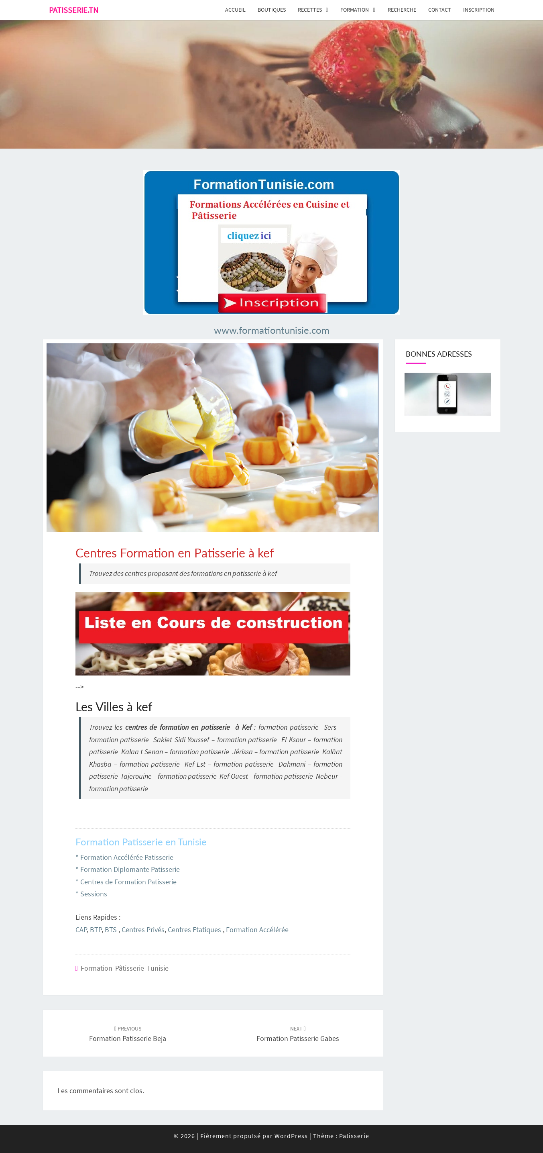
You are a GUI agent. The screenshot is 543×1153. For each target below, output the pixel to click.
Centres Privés (143, 929)
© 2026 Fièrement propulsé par (224, 1136)
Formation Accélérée (257, 929)
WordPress (291, 1136)
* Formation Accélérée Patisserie (124, 857)
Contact (439, 9)
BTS (111, 929)
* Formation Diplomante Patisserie (127, 869)
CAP (81, 929)
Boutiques (272, 9)
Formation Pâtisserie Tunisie (125, 968)
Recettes (310, 9)
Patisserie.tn (73, 10)
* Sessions (91, 893)
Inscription (478, 9)
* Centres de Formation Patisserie (126, 881)
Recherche (402, 9)
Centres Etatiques (194, 929)
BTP (96, 929)
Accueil (235, 9)
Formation (354, 9)
